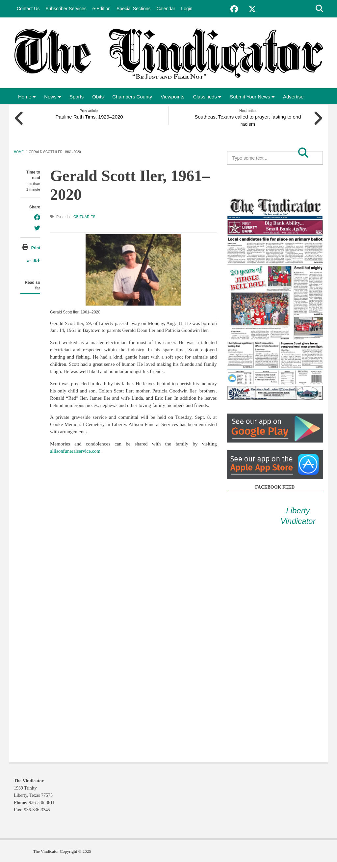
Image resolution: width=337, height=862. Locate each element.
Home (27, 96)
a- (29, 260)
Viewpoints (172, 96)
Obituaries (84, 216)
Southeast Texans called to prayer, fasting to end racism (248, 120)
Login (186, 8)
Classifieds (207, 96)
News (52, 96)
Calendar (166, 8)
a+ (36, 259)
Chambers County (132, 96)
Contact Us (28, 8)
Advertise (293, 96)
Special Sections (134, 8)
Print (35, 247)
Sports (76, 96)
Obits (98, 96)
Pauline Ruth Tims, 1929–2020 (88, 116)
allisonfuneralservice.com (75, 450)
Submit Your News (252, 96)
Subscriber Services (66, 8)
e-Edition (101, 8)
